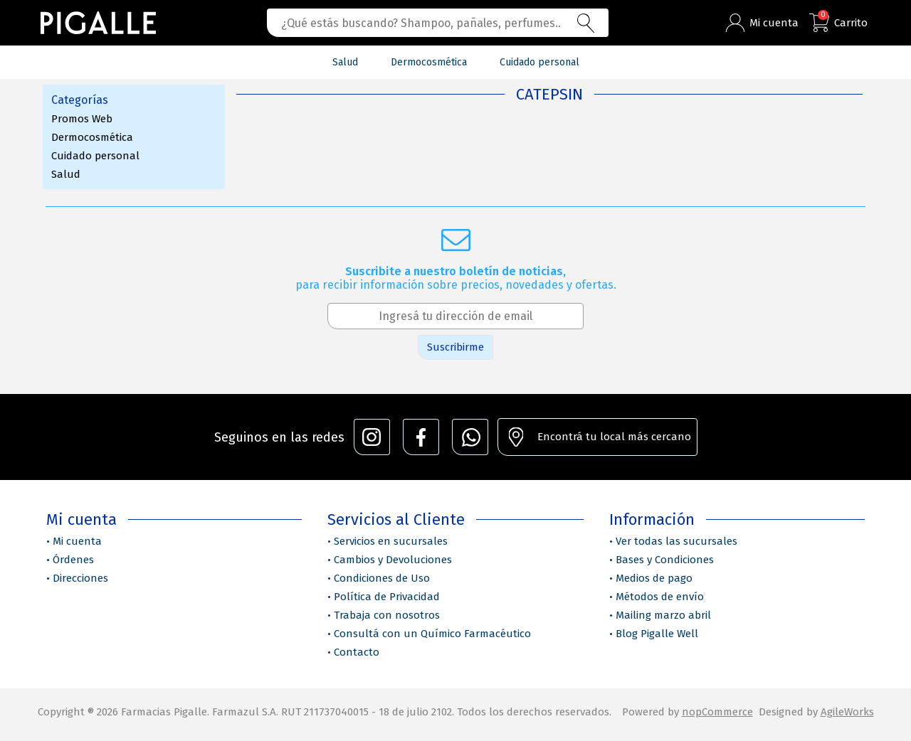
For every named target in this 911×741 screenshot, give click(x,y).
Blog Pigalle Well (657, 633)
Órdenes (73, 559)
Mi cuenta (77, 541)
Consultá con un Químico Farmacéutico (432, 633)
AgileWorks (847, 711)
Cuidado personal (95, 155)
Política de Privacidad (387, 596)
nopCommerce (717, 711)
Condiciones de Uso (382, 578)
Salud (65, 174)
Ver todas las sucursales (676, 541)
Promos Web (81, 118)
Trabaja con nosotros (387, 615)
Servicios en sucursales (391, 541)
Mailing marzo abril (663, 615)
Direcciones (80, 578)
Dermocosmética (92, 137)
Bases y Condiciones (665, 559)
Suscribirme (455, 347)
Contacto (356, 652)
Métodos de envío (660, 596)
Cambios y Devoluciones (393, 559)
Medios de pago (654, 578)
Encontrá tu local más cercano (614, 436)
